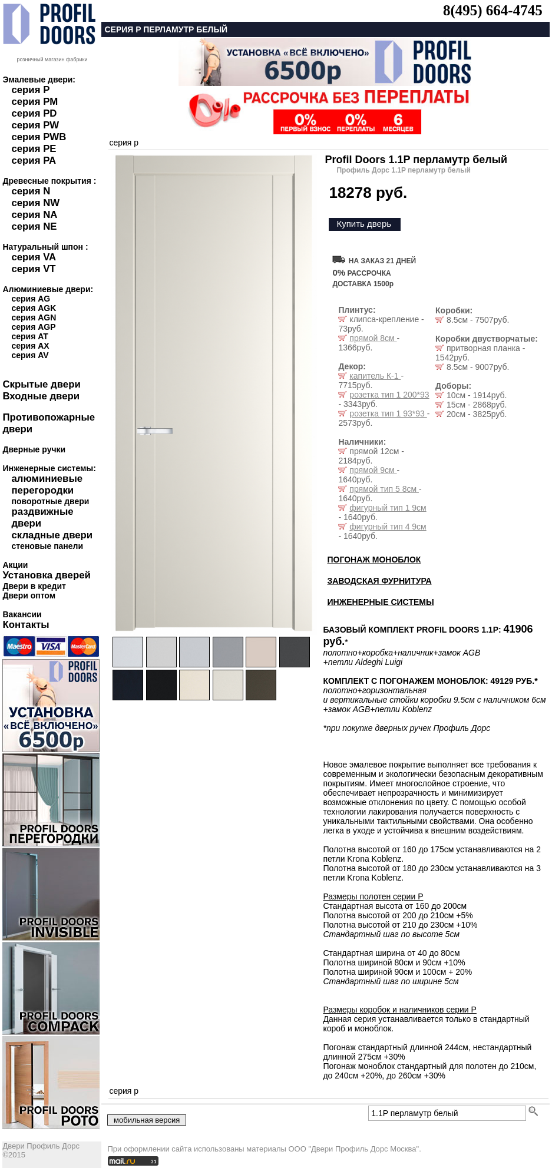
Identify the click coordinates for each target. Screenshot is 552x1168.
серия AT (29, 336)
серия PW (35, 125)
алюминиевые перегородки (46, 484)
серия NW (35, 203)
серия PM (34, 101)
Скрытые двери (41, 384)
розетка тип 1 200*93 (389, 394)
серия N (30, 191)
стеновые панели (47, 546)
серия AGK (33, 308)
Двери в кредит (33, 586)
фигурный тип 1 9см (387, 507)
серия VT (33, 268)
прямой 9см (372, 470)
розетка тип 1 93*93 (388, 413)
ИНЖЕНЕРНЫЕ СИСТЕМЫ (380, 602)
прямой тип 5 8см (384, 489)
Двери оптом (28, 595)
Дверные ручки (33, 449)
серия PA (33, 160)
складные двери (51, 535)
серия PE (33, 148)
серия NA (34, 214)
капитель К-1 (375, 375)
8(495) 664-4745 (493, 10)
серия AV (29, 355)
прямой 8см (372, 338)
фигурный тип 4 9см (387, 526)
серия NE (34, 226)
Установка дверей (46, 575)
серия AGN (33, 317)
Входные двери (41, 396)
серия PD (34, 113)
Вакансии (21, 614)
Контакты (25, 624)
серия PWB (38, 137)
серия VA (33, 257)
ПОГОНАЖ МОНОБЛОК (374, 559)
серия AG (30, 298)
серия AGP (33, 327)
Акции (15, 565)
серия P (30, 89)
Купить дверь (363, 224)
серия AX (30, 345)
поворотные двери (50, 501)
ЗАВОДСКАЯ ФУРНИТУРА (379, 580)
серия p (123, 142)
